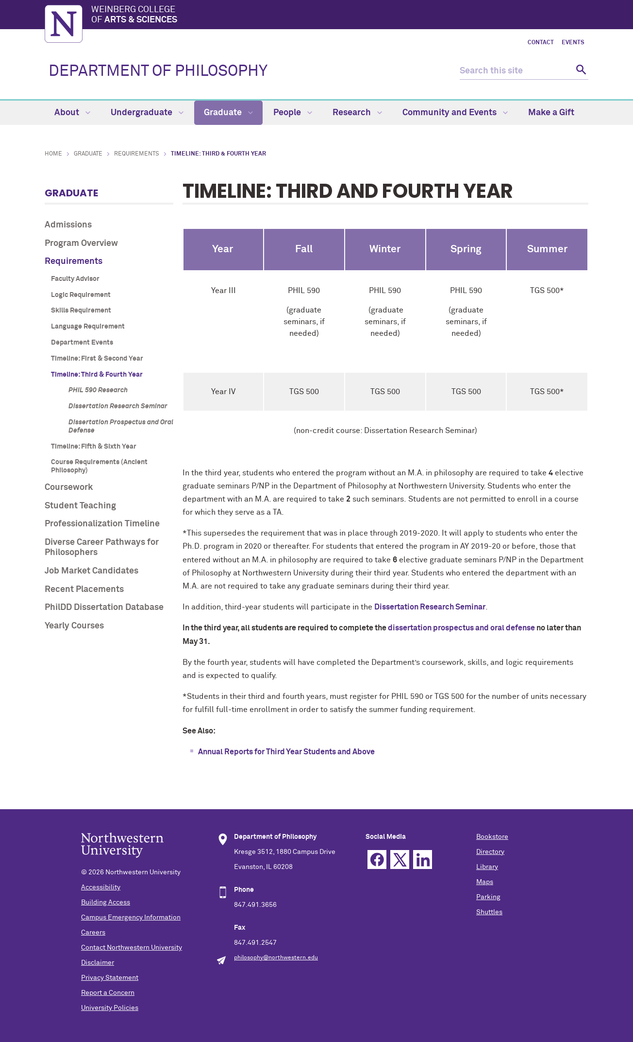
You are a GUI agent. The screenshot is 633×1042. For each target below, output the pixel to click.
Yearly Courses (74, 626)
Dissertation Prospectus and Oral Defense (120, 426)
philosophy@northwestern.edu (276, 958)
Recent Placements (84, 589)
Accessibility (100, 887)
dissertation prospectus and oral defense (461, 628)
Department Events (82, 342)
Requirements (136, 154)
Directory (490, 852)
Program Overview (81, 243)
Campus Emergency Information (131, 917)
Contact (541, 43)
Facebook (376, 859)
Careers (93, 932)
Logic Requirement (81, 295)
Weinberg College (339, 15)
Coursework (69, 487)
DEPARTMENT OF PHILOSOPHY (158, 71)
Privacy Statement (109, 977)
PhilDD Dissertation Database (104, 607)
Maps (484, 882)
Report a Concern (107, 993)
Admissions (68, 225)
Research (357, 112)
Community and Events (455, 112)
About (72, 112)
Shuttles (489, 912)
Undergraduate (147, 112)
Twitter (399, 859)
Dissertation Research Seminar (117, 406)
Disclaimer (97, 962)
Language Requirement (88, 326)
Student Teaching (80, 506)
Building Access (105, 902)
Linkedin (422, 859)
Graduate (228, 112)
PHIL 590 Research (98, 390)
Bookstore (492, 837)
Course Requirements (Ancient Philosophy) (99, 466)
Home (53, 154)
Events (573, 43)
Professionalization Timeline (102, 524)
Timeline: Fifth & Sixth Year (93, 446)
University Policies (109, 1008)
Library (487, 867)
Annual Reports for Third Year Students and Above (286, 752)
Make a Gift (551, 112)
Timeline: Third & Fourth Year (97, 374)
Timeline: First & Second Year (97, 358)
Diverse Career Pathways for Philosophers (102, 547)
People (292, 112)
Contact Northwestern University (131, 947)
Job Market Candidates (91, 571)
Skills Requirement (81, 310)
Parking (488, 897)
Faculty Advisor (75, 279)
